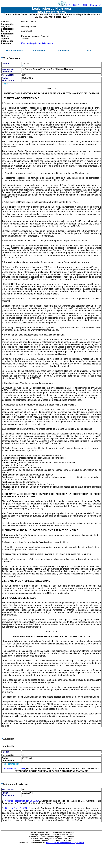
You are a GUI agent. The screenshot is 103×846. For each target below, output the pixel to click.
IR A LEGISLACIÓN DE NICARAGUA (80, 5)
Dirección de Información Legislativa (65, 843)
